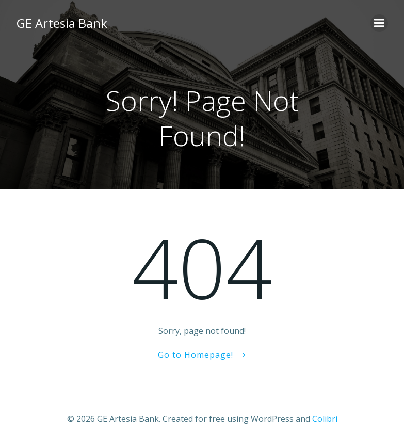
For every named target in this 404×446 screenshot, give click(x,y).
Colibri (324, 418)
